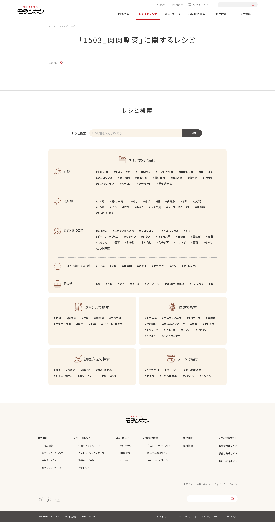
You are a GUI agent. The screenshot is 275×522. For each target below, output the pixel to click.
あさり (139, 207)
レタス (146, 236)
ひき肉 (208, 177)
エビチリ (209, 324)
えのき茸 (164, 242)
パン (174, 266)
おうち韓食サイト (228, 445)
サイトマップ (232, 516)
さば (147, 201)
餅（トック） (190, 266)
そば (114, 266)
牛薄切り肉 (144, 172)
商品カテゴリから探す (52, 452)
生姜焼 (212, 318)
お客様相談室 (196, 14)
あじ (135, 201)
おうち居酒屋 (193, 370)
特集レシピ (84, 467)
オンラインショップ (201, 4)
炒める (71, 370)
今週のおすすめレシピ (89, 445)
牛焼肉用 (102, 172)
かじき (198, 201)
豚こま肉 (125, 177)
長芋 (117, 242)
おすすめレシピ (148, 14)
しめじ (130, 242)
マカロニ (159, 266)
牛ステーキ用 (123, 172)
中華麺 (128, 266)
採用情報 (245, 14)
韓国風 (72, 318)
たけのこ (102, 231)
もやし (209, 242)
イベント (124, 460)
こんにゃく (197, 284)
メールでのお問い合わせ (159, 460)
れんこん (102, 242)
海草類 (201, 207)
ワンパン (189, 376)
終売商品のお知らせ (157, 452)
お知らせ (161, 4)
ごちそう (206, 376)
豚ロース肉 (206, 172)
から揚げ (151, 324)
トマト (189, 231)
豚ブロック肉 (105, 177)
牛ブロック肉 (165, 172)
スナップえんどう (124, 231)
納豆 (122, 284)
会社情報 (221, 14)
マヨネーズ (153, 284)
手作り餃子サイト (228, 453)
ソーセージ (145, 183)
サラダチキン (166, 183)
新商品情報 (47, 445)
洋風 (86, 318)
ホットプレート (88, 376)
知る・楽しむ (172, 14)
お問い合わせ (177, 4)
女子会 (150, 376)
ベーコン (126, 183)
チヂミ (186, 330)
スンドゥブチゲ (171, 335)
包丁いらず (110, 376)
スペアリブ (194, 318)
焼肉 (80, 324)
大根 (210, 236)
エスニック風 (63, 324)
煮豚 (194, 324)
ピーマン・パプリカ (108, 236)
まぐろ (100, 201)
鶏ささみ (177, 177)
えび (126, 207)
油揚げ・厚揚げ (175, 284)
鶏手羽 (193, 177)
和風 (58, 318)
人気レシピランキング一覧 (91, 452)
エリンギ (181, 242)
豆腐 (109, 284)
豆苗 (195, 242)
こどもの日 (152, 370)
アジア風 (116, 318)
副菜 (93, 324)
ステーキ (151, 318)
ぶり (184, 201)
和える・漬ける (64, 376)
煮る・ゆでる (104, 370)
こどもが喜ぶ (169, 376)
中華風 (100, 318)
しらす (100, 207)
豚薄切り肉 (186, 172)
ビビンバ (203, 330)
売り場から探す (49, 460)
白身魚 (171, 201)
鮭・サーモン (119, 201)
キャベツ (131, 236)
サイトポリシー (163, 516)
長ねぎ (181, 236)
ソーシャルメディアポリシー (210, 516)
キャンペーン (126, 445)
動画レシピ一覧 (86, 460)
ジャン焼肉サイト (228, 437)
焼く (58, 370)
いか (114, 207)
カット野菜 (103, 248)
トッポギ (151, 335)
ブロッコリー (148, 231)
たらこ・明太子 (105, 213)
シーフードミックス (179, 207)
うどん (100, 266)
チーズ (136, 284)
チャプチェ (152, 330)
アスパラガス (171, 231)
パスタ (143, 266)
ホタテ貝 (156, 207)
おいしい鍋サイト (228, 461)
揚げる (86, 370)
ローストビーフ (172, 318)
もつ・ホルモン (105, 183)
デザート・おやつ (112, 324)
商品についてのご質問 (158, 445)
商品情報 (124, 14)
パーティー (172, 370)
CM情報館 (125, 452)
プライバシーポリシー (184, 516)
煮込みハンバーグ (174, 324)
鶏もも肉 (142, 177)
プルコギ (171, 330)
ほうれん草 (164, 236)
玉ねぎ (196, 236)
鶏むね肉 (159, 177)
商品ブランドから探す (52, 467)
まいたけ (146, 242)
